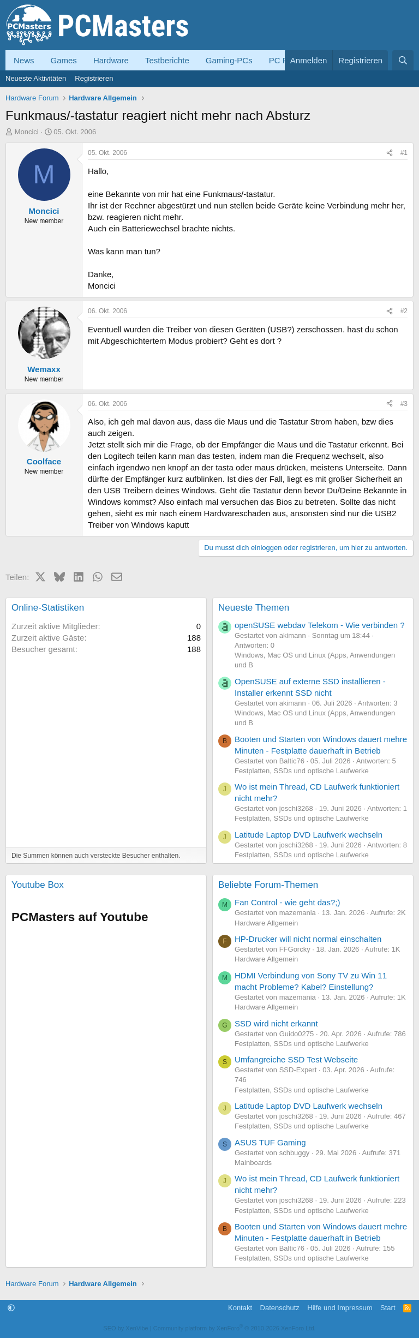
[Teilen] (389, 153)
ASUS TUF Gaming (270, 1142)
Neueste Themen (253, 607)
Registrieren (94, 78)
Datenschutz (280, 1308)
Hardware (111, 60)
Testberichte (167, 60)
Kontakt (240, 1308)
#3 (404, 404)
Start (387, 1308)
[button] (11, 1308)
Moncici (27, 132)
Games (64, 60)
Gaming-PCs (229, 60)
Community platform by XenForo (234, 1328)
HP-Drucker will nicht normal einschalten (308, 938)
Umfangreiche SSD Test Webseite (296, 1059)
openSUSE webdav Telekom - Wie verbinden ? (320, 625)
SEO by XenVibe (125, 1328)
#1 (404, 153)
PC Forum (287, 60)
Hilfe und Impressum (339, 1308)
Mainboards (253, 1162)
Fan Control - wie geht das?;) (287, 902)
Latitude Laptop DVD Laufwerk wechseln (308, 834)
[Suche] (403, 60)
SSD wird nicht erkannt (276, 1023)
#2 (404, 311)
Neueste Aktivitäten (35, 78)
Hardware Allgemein (266, 923)
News (24, 60)
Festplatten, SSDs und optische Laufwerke (302, 771)
